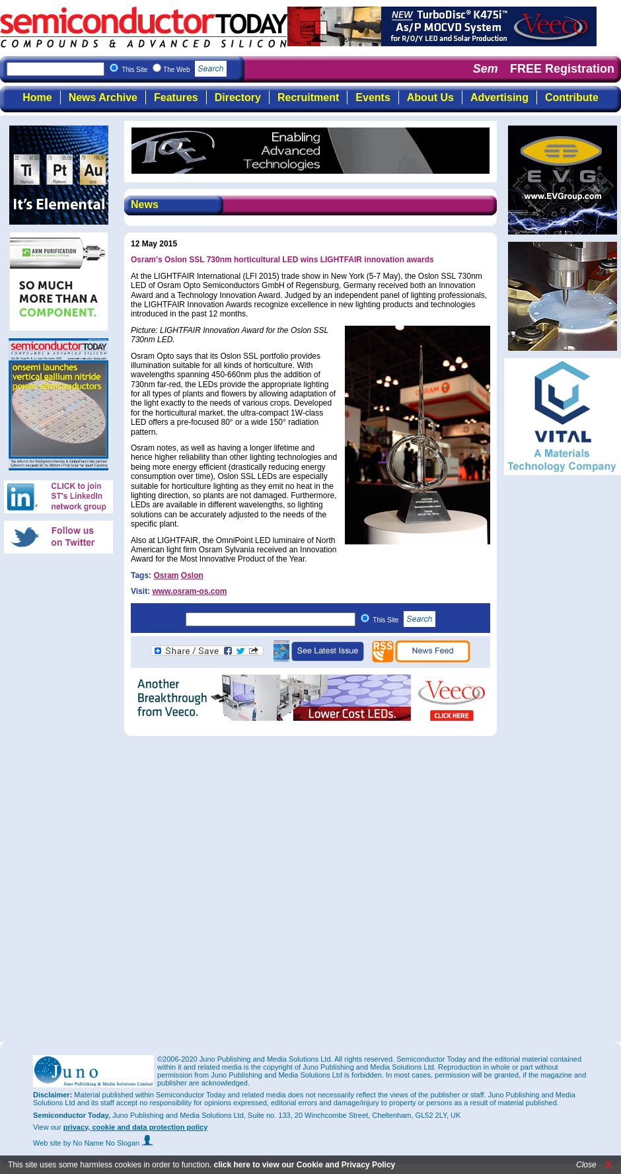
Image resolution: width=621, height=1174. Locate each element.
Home (37, 97)
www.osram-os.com (189, 591)
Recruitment (308, 97)
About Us (430, 97)
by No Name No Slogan (108, 1143)
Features (176, 97)
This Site (404, 620)
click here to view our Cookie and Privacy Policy (304, 1164)
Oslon (192, 575)
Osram (165, 575)
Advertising (499, 97)
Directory (238, 97)
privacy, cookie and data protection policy (135, 1127)
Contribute (572, 97)
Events (372, 97)
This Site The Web (174, 69)
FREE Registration (562, 68)
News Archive (103, 97)
